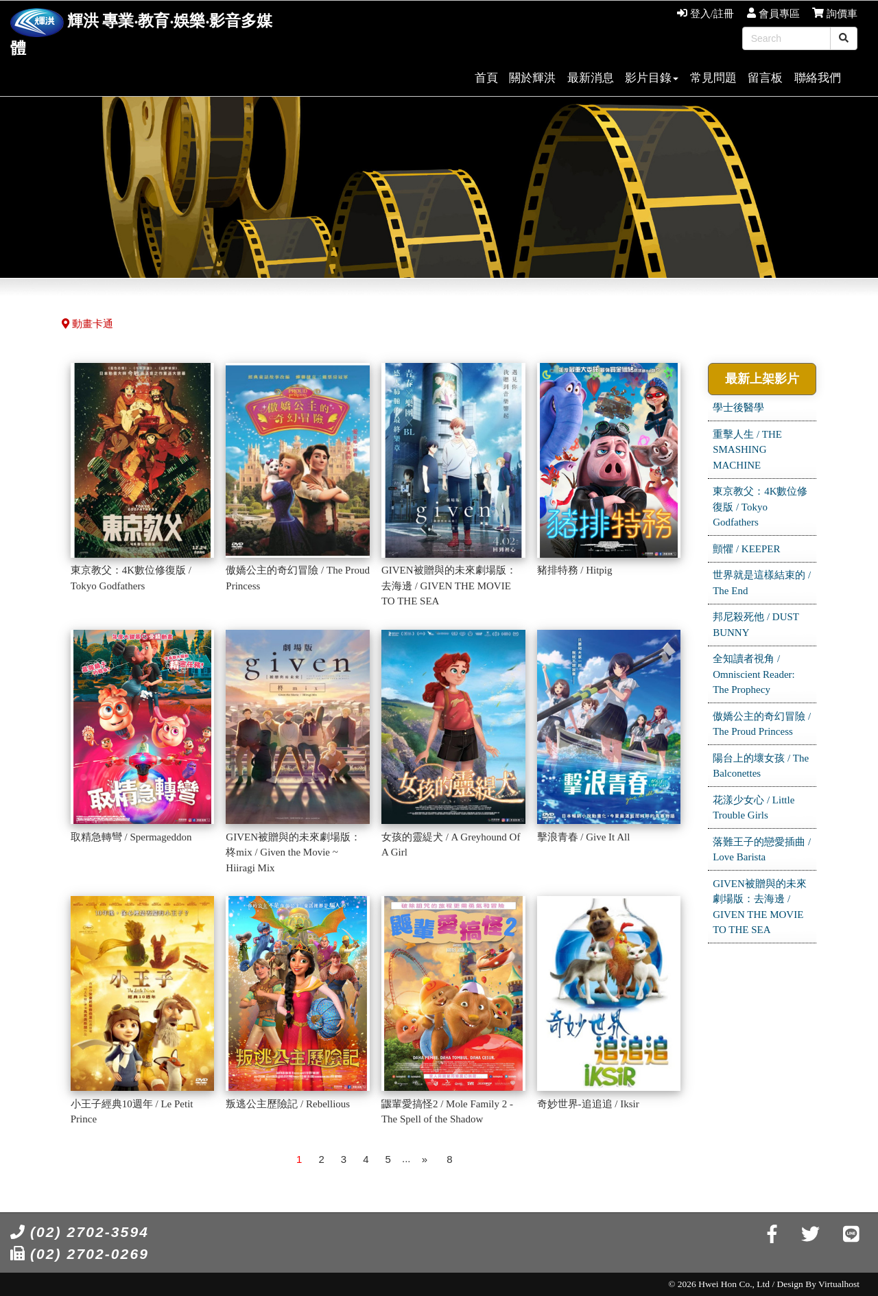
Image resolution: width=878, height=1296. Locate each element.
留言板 (765, 77)
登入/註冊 (705, 13)
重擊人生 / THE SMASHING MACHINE (747, 450)
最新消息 (590, 77)
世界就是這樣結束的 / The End (762, 582)
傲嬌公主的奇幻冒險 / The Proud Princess (762, 724)
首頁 (486, 77)
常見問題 (713, 77)
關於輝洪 (532, 77)
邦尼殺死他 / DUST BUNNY (756, 624)
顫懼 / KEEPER (746, 548)
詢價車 (834, 13)
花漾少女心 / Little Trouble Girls (753, 807)
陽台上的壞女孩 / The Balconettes (761, 766)
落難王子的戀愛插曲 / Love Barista (762, 849)
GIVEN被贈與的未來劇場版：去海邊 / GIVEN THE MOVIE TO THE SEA (760, 907)
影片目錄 (651, 77)
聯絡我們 (817, 77)
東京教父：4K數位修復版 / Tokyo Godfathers (760, 507)
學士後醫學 (738, 407)
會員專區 (773, 13)
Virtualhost (838, 1284)
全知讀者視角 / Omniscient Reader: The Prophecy (754, 674)
